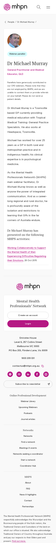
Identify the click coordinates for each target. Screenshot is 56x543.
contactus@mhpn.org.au (26, 365)
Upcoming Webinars (28, 407)
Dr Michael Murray (25, 22)
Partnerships (28, 506)
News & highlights (28, 494)
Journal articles (28, 419)
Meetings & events (28, 448)
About (28, 482)
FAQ (28, 488)
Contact (28, 500)
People (11, 22)
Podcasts (28, 413)
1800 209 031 (28, 358)
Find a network (28, 442)
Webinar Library (28, 401)
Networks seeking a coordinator (28, 454)
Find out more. (19, 541)
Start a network (28, 460)
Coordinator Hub (28, 466)
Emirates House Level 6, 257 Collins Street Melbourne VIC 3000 (28, 342)
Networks (28, 436)
